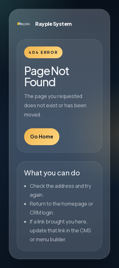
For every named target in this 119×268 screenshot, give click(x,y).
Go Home (41, 136)
